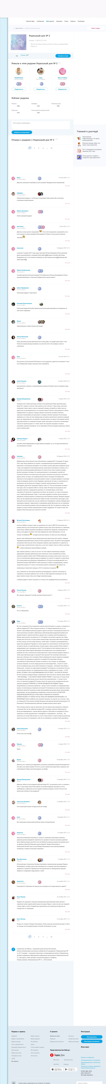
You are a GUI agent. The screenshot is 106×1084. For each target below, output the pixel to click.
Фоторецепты (34, 1050)
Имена (32, 1044)
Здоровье (59, 21)
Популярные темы (16, 1055)
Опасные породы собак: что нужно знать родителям (91, 144)
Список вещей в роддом (37, 1047)
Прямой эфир (30, 21)
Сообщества (40, 21)
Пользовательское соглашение (90, 1060)
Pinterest (64, 1064)
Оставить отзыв (63, 56)
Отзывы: (23, 55)
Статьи (66, 21)
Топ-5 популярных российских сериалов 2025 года (92, 150)
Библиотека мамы (16, 1053)
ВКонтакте (54, 1060)
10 (51, 148)
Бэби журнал (15, 1050)
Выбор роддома (35, 1039)
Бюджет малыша (16, 1041)
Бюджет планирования (18, 1039)
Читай (13, 1058)
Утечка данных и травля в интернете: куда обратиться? (91, 156)
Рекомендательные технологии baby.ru (90, 1063)
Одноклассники (67, 1060)
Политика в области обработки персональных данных (90, 1067)
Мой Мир (54, 1064)
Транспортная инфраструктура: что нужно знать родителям (90, 138)
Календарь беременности (19, 1047)
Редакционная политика (57, 1041)
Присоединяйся (92, 1037)
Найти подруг (95, 28)
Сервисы (73, 21)
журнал (50, 21)
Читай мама (34, 1055)
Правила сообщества (87, 1057)
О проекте (53, 1032)
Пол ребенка (34, 1041)
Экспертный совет (73, 1039)
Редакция (52, 1039)
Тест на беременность (18, 1044)
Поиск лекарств (35, 1053)
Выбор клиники (35, 1036)
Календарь (81, 21)
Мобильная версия (73, 1041)
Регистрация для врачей (91, 1041)
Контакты (71, 1036)
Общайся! (14, 1036)
